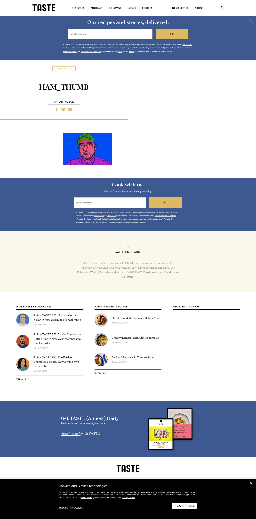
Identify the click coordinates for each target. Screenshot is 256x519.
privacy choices (128, 497)
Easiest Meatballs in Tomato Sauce (133, 357)
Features (78, 8)
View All (23, 379)
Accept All (185, 505)
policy (120, 51)
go (172, 34)
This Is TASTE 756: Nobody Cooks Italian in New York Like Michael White (57, 317)
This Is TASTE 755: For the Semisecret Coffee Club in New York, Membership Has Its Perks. (57, 338)
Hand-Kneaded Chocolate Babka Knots (136, 318)
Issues (132, 8)
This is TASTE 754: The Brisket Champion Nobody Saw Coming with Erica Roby (56, 361)
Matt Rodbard (66, 101)
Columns (115, 8)
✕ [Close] (251, 483)
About (199, 8)
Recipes (147, 8)
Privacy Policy (87, 497)
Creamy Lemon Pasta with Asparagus (135, 337)
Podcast (96, 8)
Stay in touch (70, 433)
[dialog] (128, 499)
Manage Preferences (71, 507)
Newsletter (180, 8)
